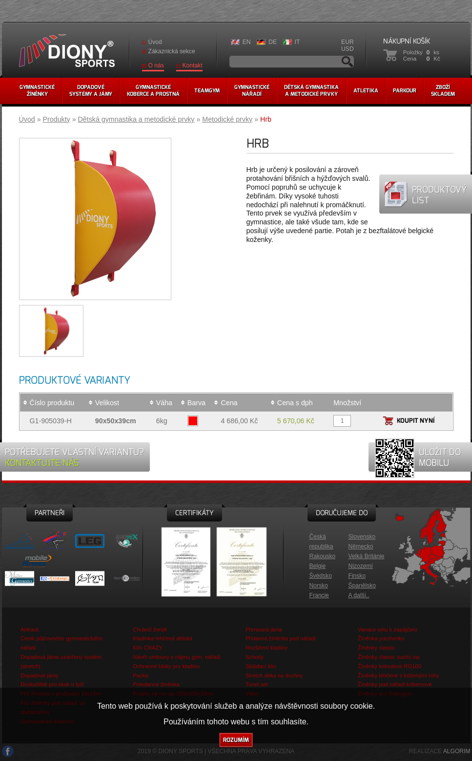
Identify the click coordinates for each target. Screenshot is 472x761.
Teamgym (207, 90)
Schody (255, 657)
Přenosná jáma (264, 629)
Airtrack (30, 629)
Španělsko (362, 585)
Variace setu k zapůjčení (387, 629)
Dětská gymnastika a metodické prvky (136, 119)
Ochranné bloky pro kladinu (166, 666)
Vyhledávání (347, 61)
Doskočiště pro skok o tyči (52, 684)
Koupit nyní (415, 420)
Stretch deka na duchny (274, 675)
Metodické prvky (227, 119)
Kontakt (193, 65)
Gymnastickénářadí (251, 91)
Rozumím (236, 740)
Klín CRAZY (148, 648)
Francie (319, 595)
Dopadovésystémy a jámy (90, 91)
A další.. (359, 595)
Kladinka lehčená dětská (162, 638)
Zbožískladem (443, 91)
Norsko (318, 585)
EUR (347, 42)
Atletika (365, 90)
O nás (156, 65)
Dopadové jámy (40, 675)
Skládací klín (261, 666)
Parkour (404, 90)
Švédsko (320, 575)
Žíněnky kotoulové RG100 (389, 666)
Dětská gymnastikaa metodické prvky (311, 91)
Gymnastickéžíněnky (37, 91)
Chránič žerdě (150, 629)
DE (272, 42)
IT (297, 42)
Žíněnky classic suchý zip (389, 657)
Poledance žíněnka (156, 684)
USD (347, 48)
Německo (361, 546)
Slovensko (362, 536)
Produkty (56, 119)
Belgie (317, 566)
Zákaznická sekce (171, 51)
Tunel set (257, 684)
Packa (140, 675)
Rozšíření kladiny (266, 648)
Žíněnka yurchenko (381, 638)
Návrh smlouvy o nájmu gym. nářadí (177, 657)
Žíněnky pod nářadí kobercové (395, 684)
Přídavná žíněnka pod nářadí (281, 638)
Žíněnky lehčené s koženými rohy (398, 675)
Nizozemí (361, 566)
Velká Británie (367, 556)
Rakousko (322, 556)
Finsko (357, 575)
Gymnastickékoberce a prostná (153, 91)
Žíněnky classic (376, 648)
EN (247, 42)
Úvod (155, 42)
